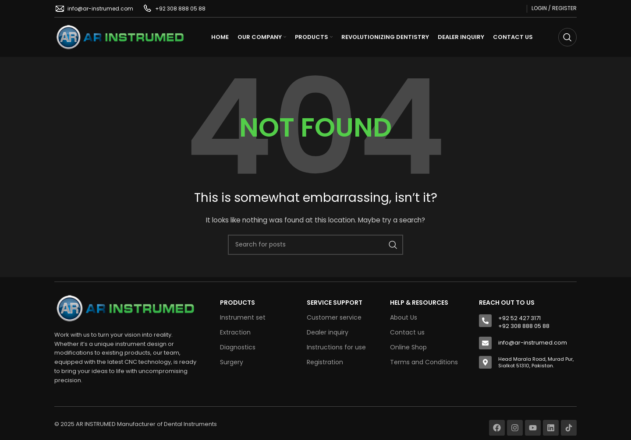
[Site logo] (120, 36)
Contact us (407, 332)
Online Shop (408, 347)
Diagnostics (237, 347)
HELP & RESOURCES (419, 302)
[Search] (567, 37)
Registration (325, 362)
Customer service (334, 317)
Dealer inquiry (327, 332)
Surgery (231, 362)
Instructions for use (336, 347)
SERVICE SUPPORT (334, 302)
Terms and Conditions (424, 362)
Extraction (235, 332)
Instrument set (243, 317)
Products (237, 302)
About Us (403, 317)
